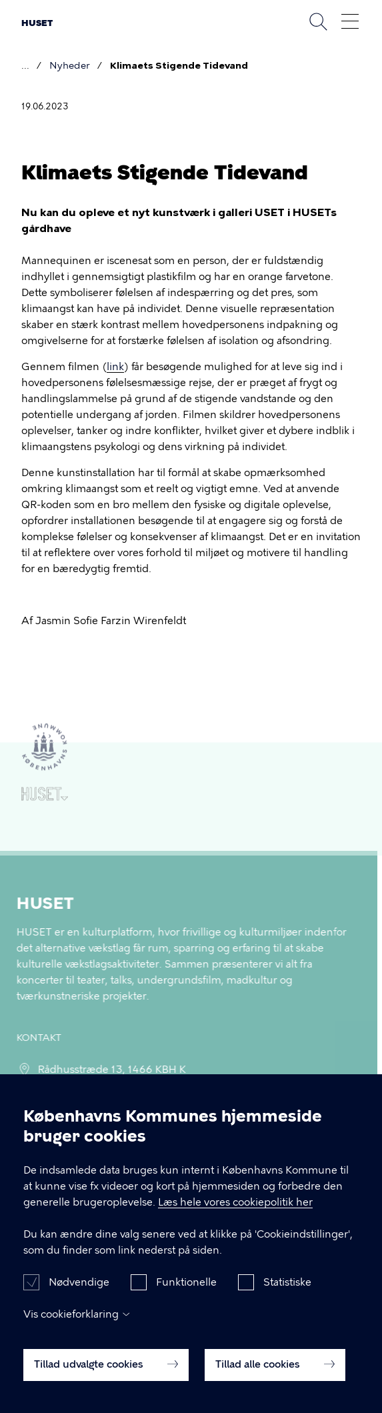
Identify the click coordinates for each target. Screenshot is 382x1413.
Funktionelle (186, 1294)
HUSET (37, 23)
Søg (318, 21)
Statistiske (287, 1294)
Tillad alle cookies (275, 1376)
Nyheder (69, 65)
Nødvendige (79, 1294)
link (115, 367)
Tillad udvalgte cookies (106, 1376)
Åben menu (350, 21)
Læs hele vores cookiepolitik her (235, 1214)
